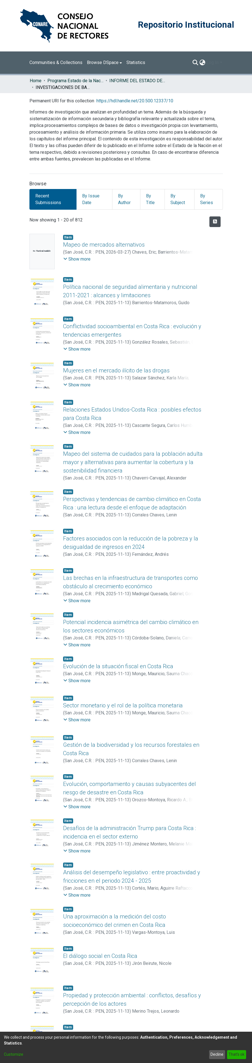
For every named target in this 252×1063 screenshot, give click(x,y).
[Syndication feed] (215, 221)
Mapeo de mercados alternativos (104, 244)
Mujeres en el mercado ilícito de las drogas (116, 370)
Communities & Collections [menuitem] (55, 62)
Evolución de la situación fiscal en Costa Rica (118, 666)
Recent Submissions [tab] (48, 199)
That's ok (236, 1054)
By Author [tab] (124, 199)
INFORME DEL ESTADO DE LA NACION (137, 80)
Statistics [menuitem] (135, 62)
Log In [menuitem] (212, 62)
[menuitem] (104, 62)
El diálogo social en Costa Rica (100, 956)
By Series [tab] (206, 199)
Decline (217, 1054)
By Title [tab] (150, 199)
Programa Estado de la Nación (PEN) (75, 80)
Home (35, 80)
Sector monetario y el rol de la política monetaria (123, 705)
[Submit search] (195, 62)
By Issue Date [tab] (91, 199)
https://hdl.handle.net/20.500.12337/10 (134, 100)
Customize (13, 1054)
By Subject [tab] (177, 199)
